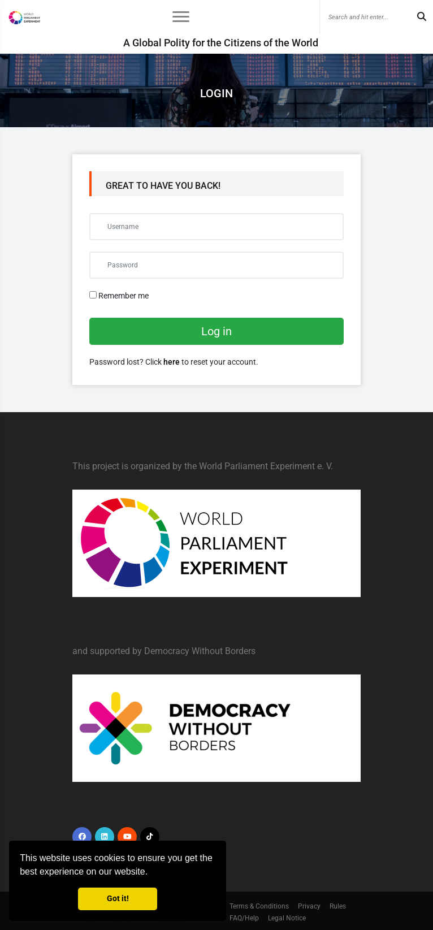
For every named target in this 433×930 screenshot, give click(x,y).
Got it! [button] (118, 898)
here (171, 361)
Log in (216, 331)
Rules (338, 906)
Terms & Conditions (259, 906)
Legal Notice (287, 918)
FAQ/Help (244, 918)
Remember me (119, 295)
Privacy (309, 906)
